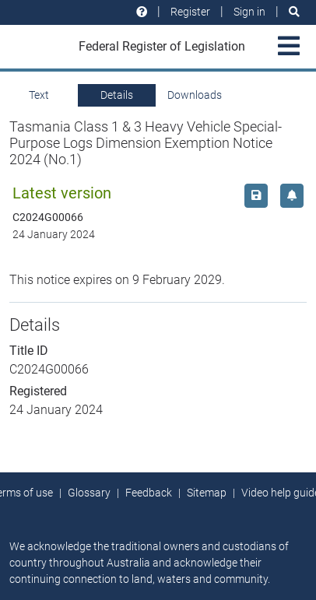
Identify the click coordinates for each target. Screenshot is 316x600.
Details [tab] (116, 95)
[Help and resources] (141, 12)
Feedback (148, 492)
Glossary (89, 492)
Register (190, 11)
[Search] (294, 12)
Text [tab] (39, 95)
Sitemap (206, 492)
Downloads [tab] (194, 95)
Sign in (249, 11)
